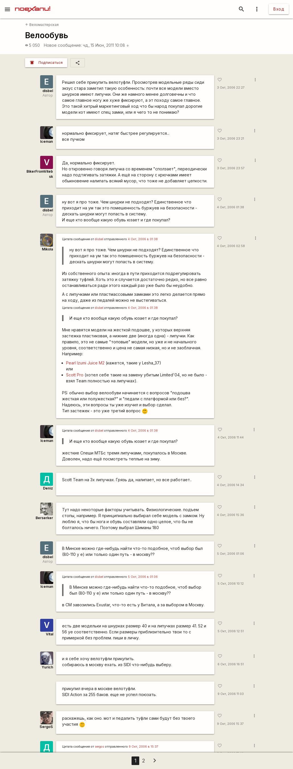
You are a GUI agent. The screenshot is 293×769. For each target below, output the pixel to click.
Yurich (47, 667)
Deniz (48, 488)
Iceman (46, 141)
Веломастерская (42, 25)
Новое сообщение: (63, 45)
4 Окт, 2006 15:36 (230, 515)
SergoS (46, 727)
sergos (99, 746)
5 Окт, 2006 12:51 (231, 631)
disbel (47, 91)
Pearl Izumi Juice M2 (85, 362)
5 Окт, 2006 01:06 (230, 554)
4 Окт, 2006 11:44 (231, 437)
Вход (278, 9)
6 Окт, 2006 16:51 (231, 664)
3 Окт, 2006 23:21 (230, 138)
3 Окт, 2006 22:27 (231, 87)
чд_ (86, 45)
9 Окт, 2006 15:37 (230, 724)
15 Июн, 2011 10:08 (110, 45)
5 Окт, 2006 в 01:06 (143, 577)
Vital (49, 634)
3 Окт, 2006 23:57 (231, 168)
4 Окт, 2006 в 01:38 (143, 239)
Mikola (47, 249)
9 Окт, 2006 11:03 (231, 694)
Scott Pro (74, 374)
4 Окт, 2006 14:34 (230, 485)
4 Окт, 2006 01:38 (230, 207)
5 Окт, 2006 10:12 (231, 584)
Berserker (44, 518)
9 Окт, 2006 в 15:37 (143, 746)
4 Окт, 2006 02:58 (231, 246)
